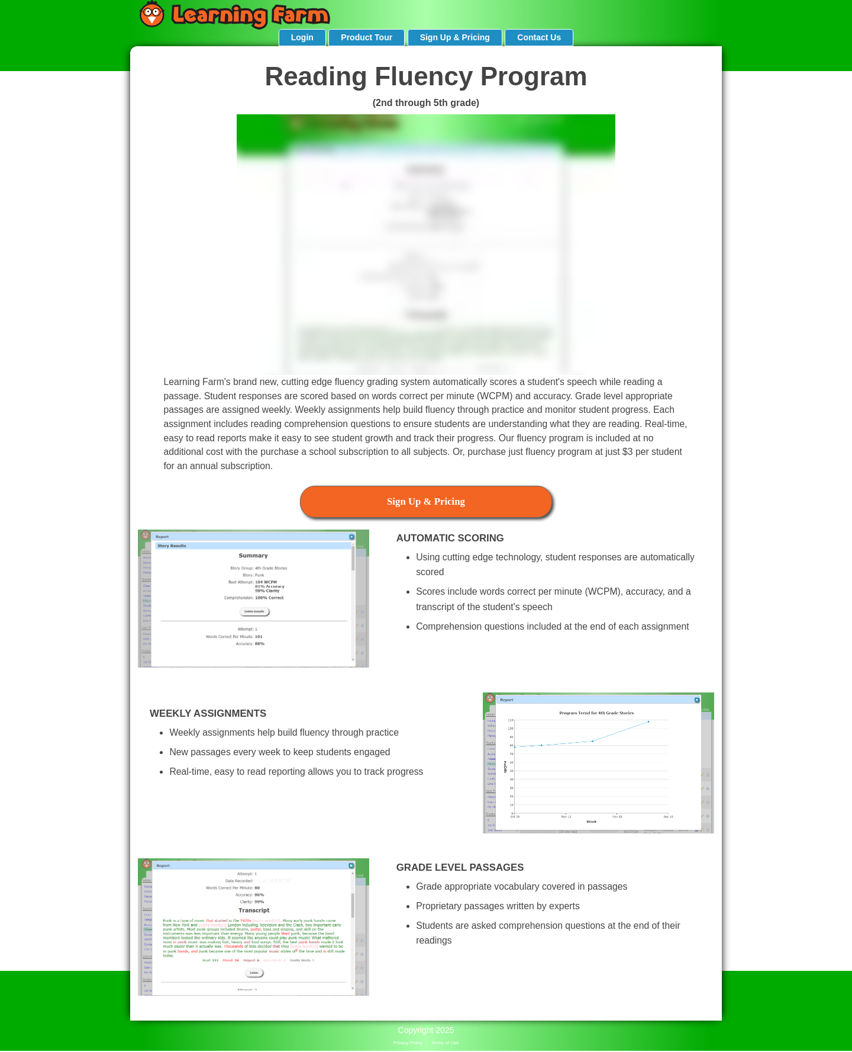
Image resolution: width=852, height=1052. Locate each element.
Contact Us (539, 37)
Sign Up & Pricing (455, 37)
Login (302, 37)
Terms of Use (445, 1042)
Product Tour (366, 37)
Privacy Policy (407, 1042)
